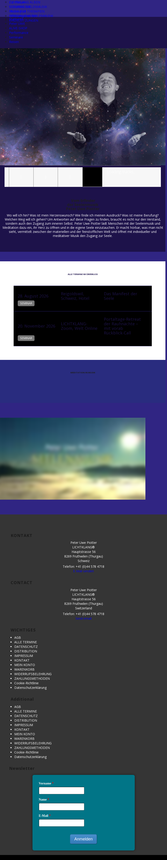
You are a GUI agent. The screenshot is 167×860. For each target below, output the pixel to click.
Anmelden (83, 839)
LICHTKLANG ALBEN (24, 2)
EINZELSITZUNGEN (23, 20)
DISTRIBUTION (25, 651)
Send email (83, 618)
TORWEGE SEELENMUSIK (28, 7)
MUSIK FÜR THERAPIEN (27, 11)
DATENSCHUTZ (26, 646)
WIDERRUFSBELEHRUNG (33, 674)
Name (44, 799)
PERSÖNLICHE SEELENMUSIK (31, 16)
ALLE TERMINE (25, 642)
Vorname (46, 783)
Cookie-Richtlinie (26, 683)
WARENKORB (24, 669)
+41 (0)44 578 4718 (90, 566)
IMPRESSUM (23, 656)
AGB (17, 637)
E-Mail (45, 815)
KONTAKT (22, 660)
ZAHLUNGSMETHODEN (32, 678)
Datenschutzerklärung (30, 687)
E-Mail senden (83, 571)
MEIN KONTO (24, 665)
